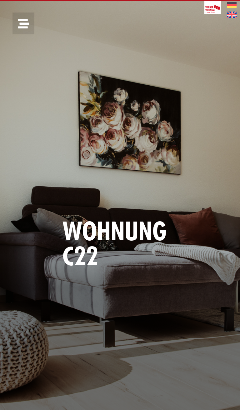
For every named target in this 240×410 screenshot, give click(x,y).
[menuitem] (232, 5)
